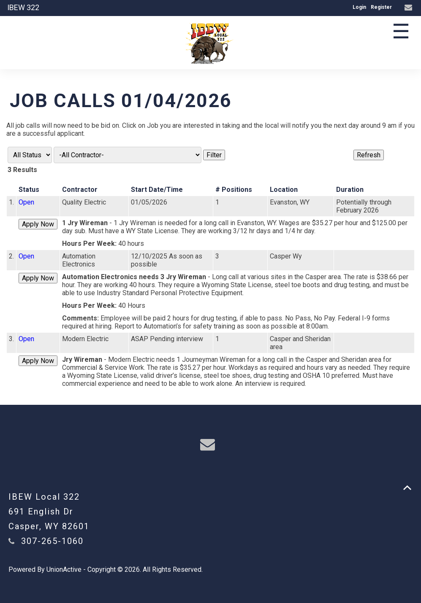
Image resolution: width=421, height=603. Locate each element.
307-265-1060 (52, 541)
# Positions (233, 190)
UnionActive (63, 569)
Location (284, 190)
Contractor (80, 190)
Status (29, 190)
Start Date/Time (157, 190)
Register (381, 7)
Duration (350, 190)
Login (359, 7)
